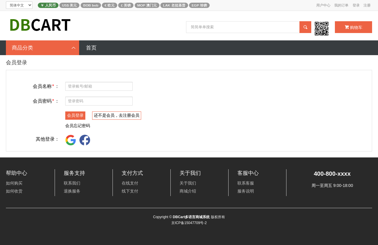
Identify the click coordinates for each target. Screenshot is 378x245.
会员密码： (46, 100)
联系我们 (72, 183)
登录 (356, 5)
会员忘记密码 (77, 125)
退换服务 (72, 191)
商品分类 (44, 48)
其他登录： (47, 139)
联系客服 (245, 183)
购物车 (353, 27)
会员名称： (46, 86)
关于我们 (188, 183)
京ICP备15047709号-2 (189, 223)
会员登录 (75, 115)
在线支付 (130, 183)
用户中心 (323, 5)
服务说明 (245, 191)
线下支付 (130, 191)
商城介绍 (188, 191)
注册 (367, 5)
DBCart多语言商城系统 (191, 217)
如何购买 (14, 183)
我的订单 (341, 5)
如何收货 (14, 191)
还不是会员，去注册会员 (116, 115)
